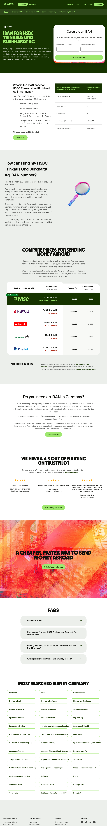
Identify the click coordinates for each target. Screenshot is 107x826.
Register (99, 4)
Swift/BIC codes (60, 824)
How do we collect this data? (86, 369)
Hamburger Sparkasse (82, 701)
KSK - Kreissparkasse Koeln (20, 734)
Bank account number (87, 44)
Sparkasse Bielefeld (81, 726)
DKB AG (44, 776)
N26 (43, 693)
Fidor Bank (77, 734)
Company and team (10, 822)
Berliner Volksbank (16, 709)
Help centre (33, 822)
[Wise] (8, 4)
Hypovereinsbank (48, 718)
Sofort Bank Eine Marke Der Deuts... (54, 734)
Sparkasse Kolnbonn (17, 718)
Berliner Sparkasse (48, 709)
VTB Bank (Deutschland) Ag (20, 743)
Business (32, 4)
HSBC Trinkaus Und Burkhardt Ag (22, 768)
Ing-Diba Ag (78, 718)
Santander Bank (15, 784)
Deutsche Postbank (49, 701)
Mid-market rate (34, 824)
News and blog (8, 824)
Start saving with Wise (53, 507)
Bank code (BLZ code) (64, 44)
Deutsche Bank (15, 701)
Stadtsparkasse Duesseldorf (84, 768)
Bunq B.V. (77, 793)
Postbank (13, 693)
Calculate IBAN (79, 57)
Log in (90, 4)
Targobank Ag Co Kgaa (18, 759)
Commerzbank (79, 693)
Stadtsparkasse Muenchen (19, 776)
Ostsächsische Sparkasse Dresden (54, 726)
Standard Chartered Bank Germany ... (54, 751)
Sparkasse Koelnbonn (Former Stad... (86, 743)
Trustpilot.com (71, 473)
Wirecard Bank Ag (48, 743)
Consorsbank (14, 793)
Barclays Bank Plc (80, 751)
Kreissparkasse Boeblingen (52, 768)
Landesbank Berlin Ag (17, 726)
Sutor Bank (77, 759)
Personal (23, 4)
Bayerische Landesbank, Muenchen (54, 759)
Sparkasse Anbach (80, 709)
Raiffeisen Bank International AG (54, 793)
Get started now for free (53, 567)
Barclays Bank (79, 784)
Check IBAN (20, 138)
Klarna (75, 776)
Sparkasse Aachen (16, 751)
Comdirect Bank (47, 784)
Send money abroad (62, 822)
